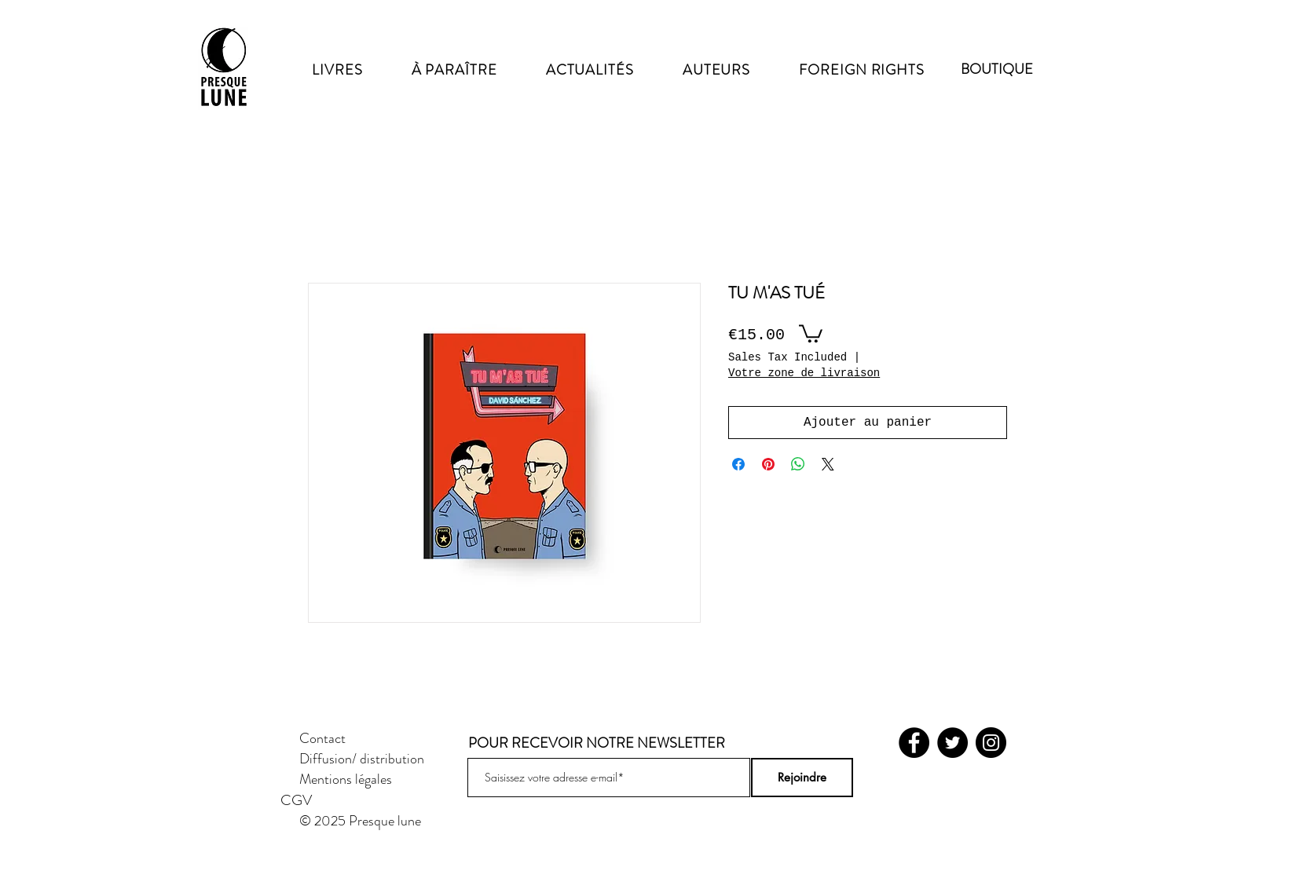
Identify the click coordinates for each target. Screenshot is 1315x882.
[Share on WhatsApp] (798, 464)
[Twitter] (952, 742)
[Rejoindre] (802, 777)
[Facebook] (914, 742)
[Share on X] (828, 464)
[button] (810, 332)
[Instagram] (991, 742)
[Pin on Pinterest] (768, 464)
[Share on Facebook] (738, 464)
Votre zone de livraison (804, 373)
